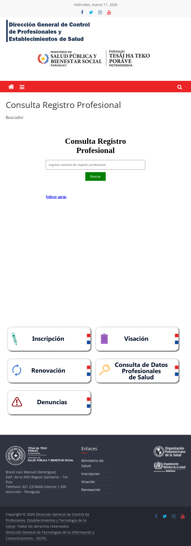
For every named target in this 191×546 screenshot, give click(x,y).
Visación (88, 481)
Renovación (90, 489)
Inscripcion (90, 473)
